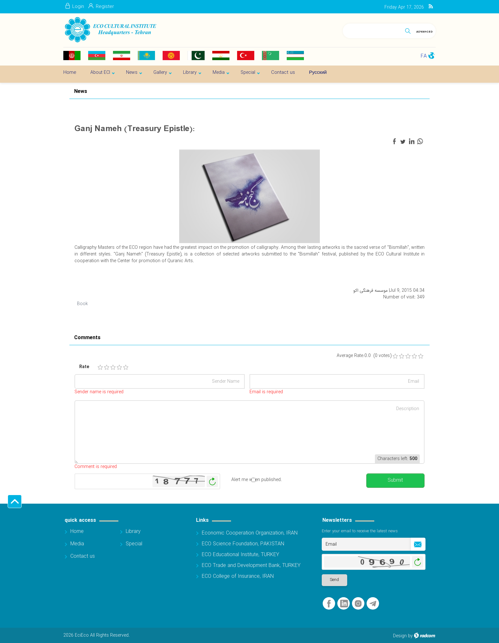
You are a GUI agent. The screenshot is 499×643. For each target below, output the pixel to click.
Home (77, 531)
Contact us (82, 556)
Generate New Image (212, 481)
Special (134, 544)
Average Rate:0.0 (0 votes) (364, 356)
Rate (84, 367)
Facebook (329, 603)
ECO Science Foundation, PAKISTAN (243, 544)
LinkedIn (344, 603)
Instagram (358, 603)
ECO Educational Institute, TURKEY (240, 555)
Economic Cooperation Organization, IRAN (250, 533)
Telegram (372, 603)
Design (400, 636)
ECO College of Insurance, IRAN (238, 576)
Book (82, 303)
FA (424, 56)
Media (77, 544)
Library (133, 531)
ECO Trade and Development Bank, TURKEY (251, 566)
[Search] (372, 30)
